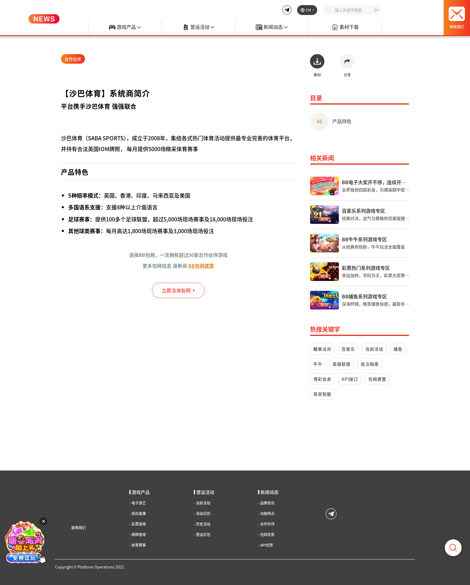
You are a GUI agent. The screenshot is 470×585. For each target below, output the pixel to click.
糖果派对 (322, 349)
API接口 (350, 379)
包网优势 (266, 534)
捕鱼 (397, 349)
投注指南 (370, 364)
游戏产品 (125, 27)
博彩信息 (322, 379)
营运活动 (198, 27)
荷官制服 (322, 394)
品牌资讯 (266, 503)
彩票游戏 (137, 524)
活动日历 (202, 513)
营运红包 (202, 534)
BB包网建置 (201, 265)
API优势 (265, 545)
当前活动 (374, 349)
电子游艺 (137, 503)
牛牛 (317, 364)
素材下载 (345, 27)
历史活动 (202, 524)
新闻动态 (272, 27)
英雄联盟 (342, 364)
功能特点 (266, 513)
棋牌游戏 (137, 534)
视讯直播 (137, 513)
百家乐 (348, 349)
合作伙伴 (73, 59)
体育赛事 (137, 545)
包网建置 (377, 379)
